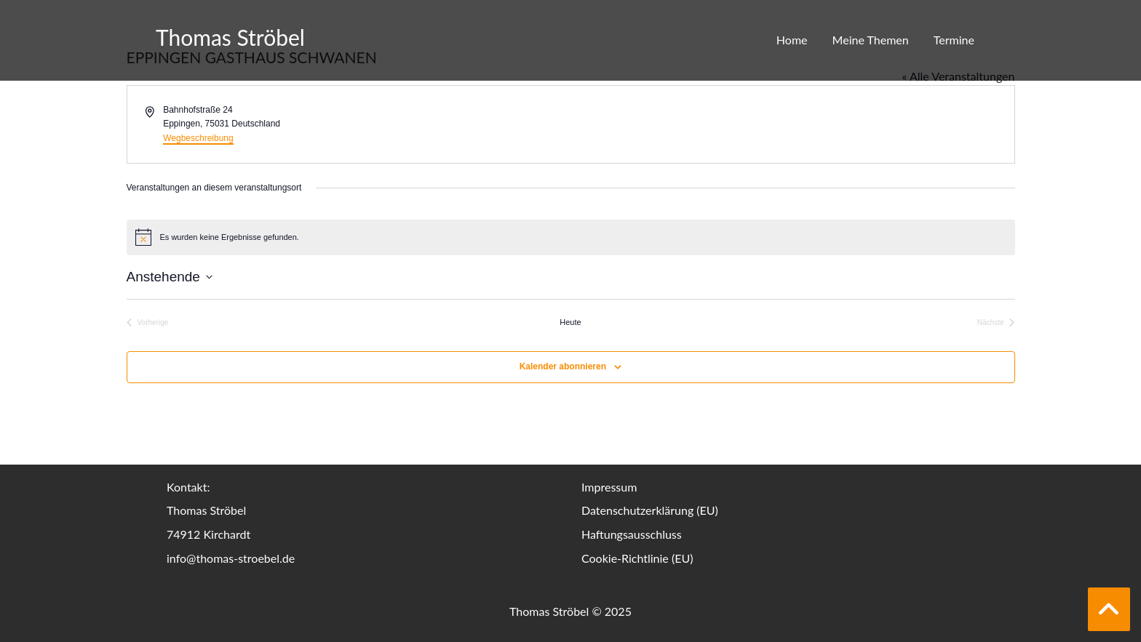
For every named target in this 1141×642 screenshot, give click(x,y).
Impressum (609, 487)
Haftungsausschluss (631, 534)
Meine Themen (870, 40)
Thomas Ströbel (230, 37)
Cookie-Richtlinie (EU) (637, 558)
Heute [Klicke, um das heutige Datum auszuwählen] (570, 322)
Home (792, 40)
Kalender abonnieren (563, 366)
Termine (954, 40)
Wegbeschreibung (198, 138)
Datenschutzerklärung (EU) (649, 510)
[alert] (571, 237)
